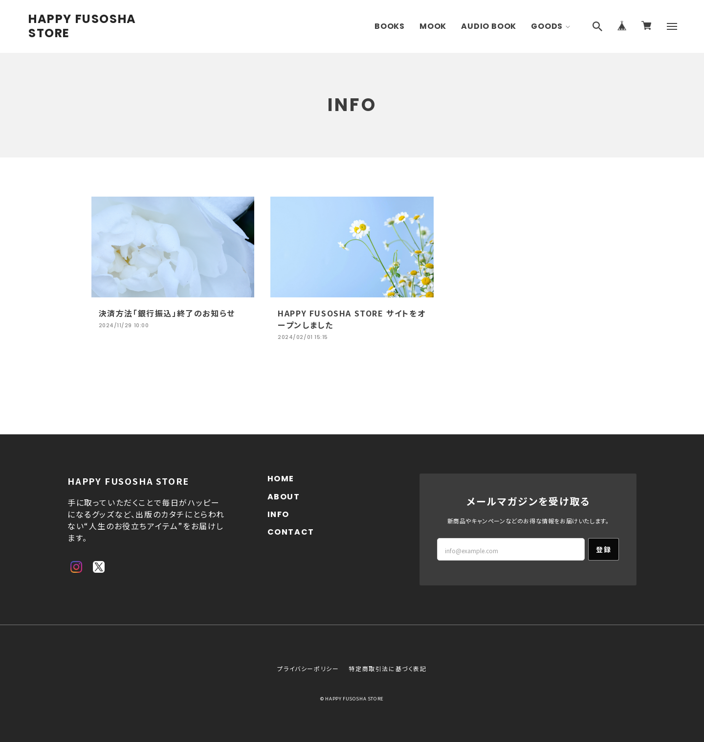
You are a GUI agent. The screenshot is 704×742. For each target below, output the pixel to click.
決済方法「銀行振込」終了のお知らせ (167, 313)
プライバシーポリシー (308, 668)
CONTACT (290, 532)
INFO (278, 514)
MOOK (432, 26)
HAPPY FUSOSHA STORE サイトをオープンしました (351, 319)
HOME (280, 478)
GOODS (547, 26)
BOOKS (389, 26)
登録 (603, 549)
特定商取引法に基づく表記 (387, 668)
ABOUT (283, 496)
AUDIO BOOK (488, 26)
